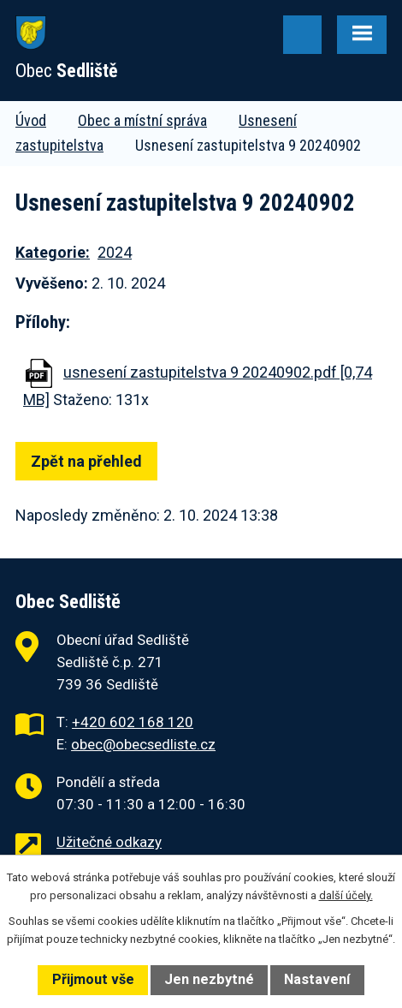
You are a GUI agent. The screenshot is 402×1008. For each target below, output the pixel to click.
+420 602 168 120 (132, 722)
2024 (115, 252)
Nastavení (317, 979)
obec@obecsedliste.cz (143, 744)
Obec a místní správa (142, 120)
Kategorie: (52, 252)
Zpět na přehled (86, 461)
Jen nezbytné (209, 979)
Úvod (30, 120)
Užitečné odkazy (109, 841)
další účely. (346, 895)
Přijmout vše (93, 979)
